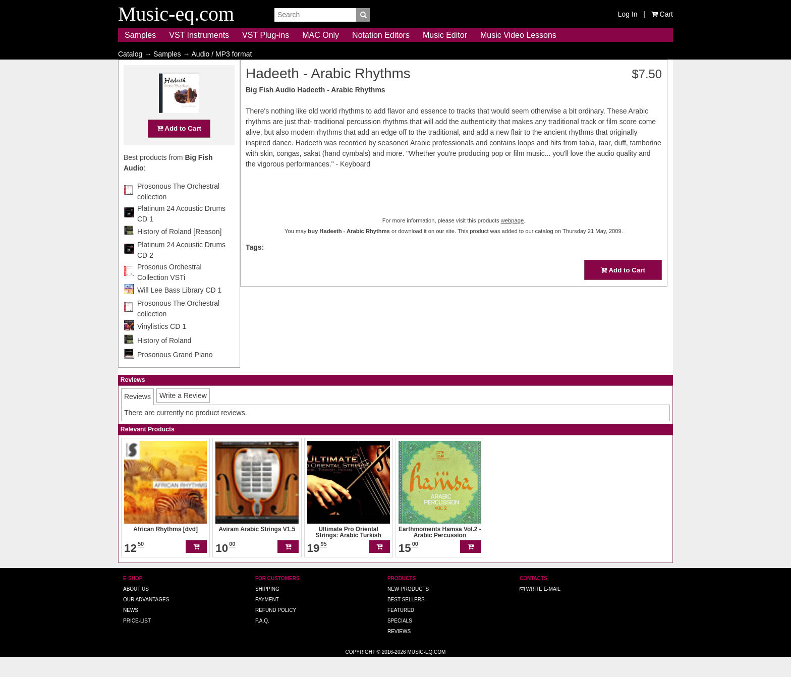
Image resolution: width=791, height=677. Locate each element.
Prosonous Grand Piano (174, 374)
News (130, 630)
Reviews (399, 651)
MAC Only (320, 35)
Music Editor (445, 35)
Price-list (137, 640)
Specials (399, 640)
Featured (400, 630)
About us (136, 608)
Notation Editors (381, 35)
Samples (140, 35)
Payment (267, 619)
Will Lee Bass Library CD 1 (179, 310)
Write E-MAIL (540, 608)
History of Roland (164, 360)
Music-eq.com (426, 671)
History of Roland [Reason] (179, 251)
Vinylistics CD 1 (161, 346)
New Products (408, 608)
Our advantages (146, 619)
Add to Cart (179, 148)
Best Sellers (406, 619)
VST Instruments (199, 35)
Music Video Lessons (518, 35)
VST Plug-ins (265, 35)
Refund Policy (275, 630)
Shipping (267, 608)
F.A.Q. (262, 640)
